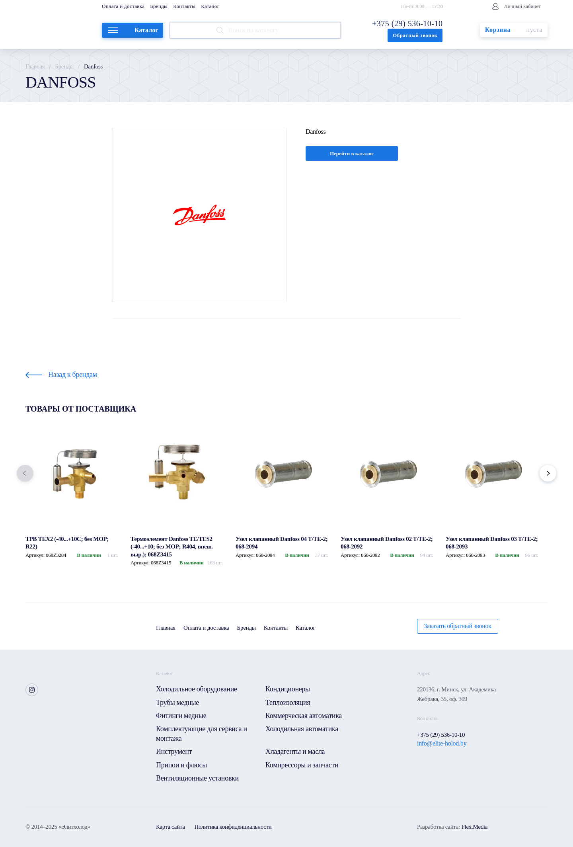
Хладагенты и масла (295, 751)
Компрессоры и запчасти (301, 765)
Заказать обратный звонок (457, 626)
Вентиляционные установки (197, 778)
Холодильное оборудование (196, 689)
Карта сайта (170, 827)
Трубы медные (177, 702)
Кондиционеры (287, 689)
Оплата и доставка (123, 6)
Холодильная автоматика (301, 729)
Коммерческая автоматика (303, 716)
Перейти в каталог (352, 153)
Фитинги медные (181, 716)
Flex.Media (474, 827)
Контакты (184, 6)
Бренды (159, 6)
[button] (25, 473)
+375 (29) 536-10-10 (407, 23)
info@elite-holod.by (441, 743)
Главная (35, 66)
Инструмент (174, 751)
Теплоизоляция (287, 702)
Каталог (210, 6)
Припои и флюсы (181, 765)
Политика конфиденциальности (233, 827)
